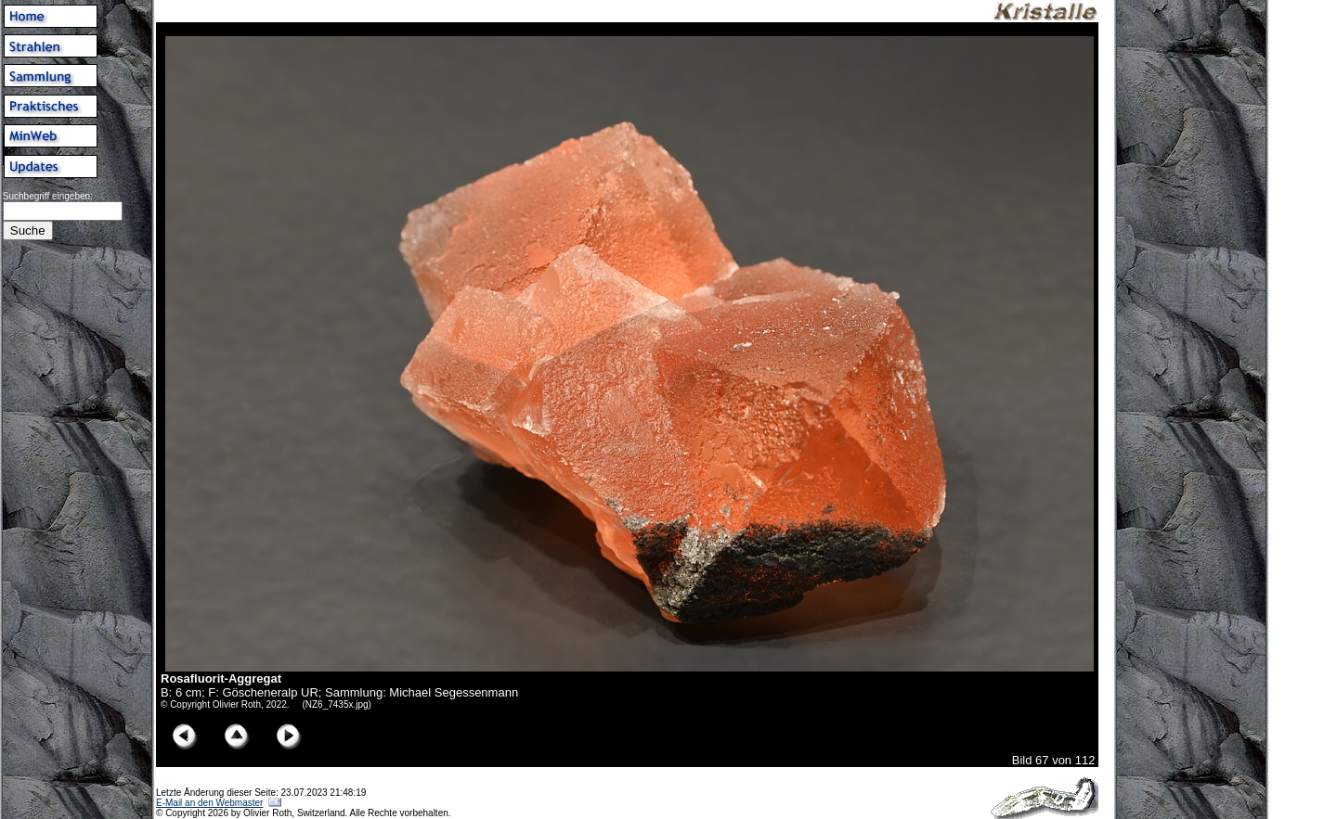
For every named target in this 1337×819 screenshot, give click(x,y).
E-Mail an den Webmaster (209, 803)
